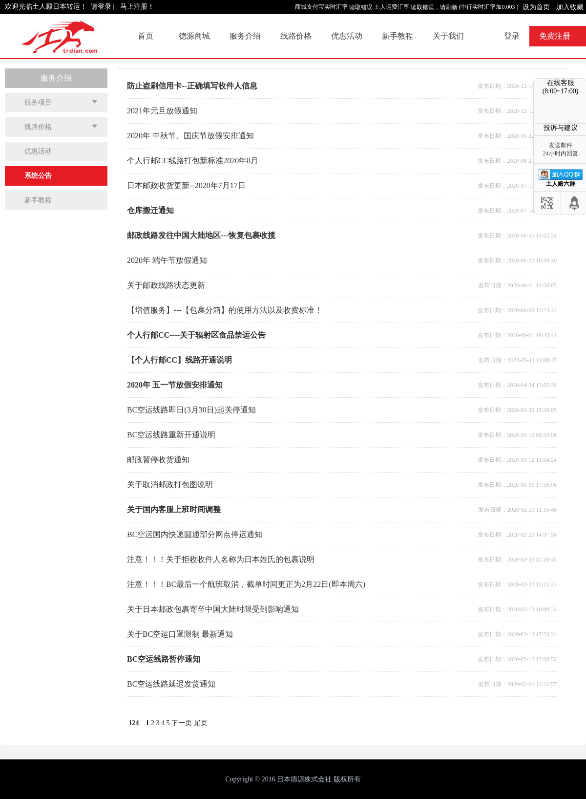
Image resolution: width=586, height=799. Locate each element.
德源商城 (194, 36)
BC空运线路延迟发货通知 (171, 684)
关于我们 (448, 36)
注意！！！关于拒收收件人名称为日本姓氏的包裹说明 (220, 559)
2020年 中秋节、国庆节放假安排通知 (190, 135)
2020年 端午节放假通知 (167, 260)
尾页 (201, 723)
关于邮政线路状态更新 (166, 285)
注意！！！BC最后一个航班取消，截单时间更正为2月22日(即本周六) (246, 584)
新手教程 (397, 36)
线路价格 (296, 36)
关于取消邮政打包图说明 (170, 484)
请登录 (101, 6)
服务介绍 (245, 36)
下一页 (181, 723)
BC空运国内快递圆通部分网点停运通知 (194, 534)
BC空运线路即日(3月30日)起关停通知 (191, 410)
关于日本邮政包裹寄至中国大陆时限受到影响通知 (213, 609)
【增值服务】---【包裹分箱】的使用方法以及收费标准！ (224, 310)
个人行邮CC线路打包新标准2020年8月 (192, 160)
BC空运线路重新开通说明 (171, 435)
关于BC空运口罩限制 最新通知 (180, 634)
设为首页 (536, 7)
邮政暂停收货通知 (158, 459)
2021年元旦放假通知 (162, 111)
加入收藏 (570, 7)
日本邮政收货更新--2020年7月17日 (186, 185)
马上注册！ (137, 6)
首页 (145, 36)
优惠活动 (346, 36)
